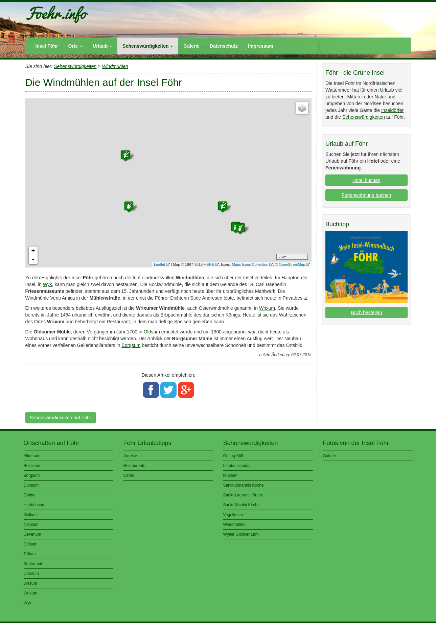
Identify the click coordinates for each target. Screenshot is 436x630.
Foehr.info (55, 12)
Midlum (30, 514)
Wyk (47, 284)
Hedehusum (35, 505)
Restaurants (134, 465)
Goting (30, 495)
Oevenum (32, 534)
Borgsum (130, 345)
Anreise (130, 455)
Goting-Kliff (233, 455)
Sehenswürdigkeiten (147, 46)
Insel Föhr (47, 46)
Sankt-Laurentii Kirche (243, 495)
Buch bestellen (366, 312)
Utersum (31, 573)
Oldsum (152, 331)
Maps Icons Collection (250, 264)
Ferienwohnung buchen (366, 195)
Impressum (260, 46)
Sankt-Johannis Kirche (243, 485)
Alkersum (32, 455)
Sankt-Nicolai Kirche (241, 505)
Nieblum (31, 524)
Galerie (191, 46)
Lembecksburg (236, 465)
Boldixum (32, 465)
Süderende (34, 563)
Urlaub (102, 46)
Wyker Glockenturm (241, 534)
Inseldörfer (392, 110)
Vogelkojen (233, 514)
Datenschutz (224, 46)
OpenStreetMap (292, 264)
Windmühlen (115, 66)
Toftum (30, 554)
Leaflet (159, 264)
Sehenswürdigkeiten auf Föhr (60, 417)
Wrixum (267, 308)
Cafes (128, 475)
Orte (75, 46)
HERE (209, 264)
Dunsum (31, 485)
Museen (230, 475)
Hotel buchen (366, 180)
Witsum (30, 583)
